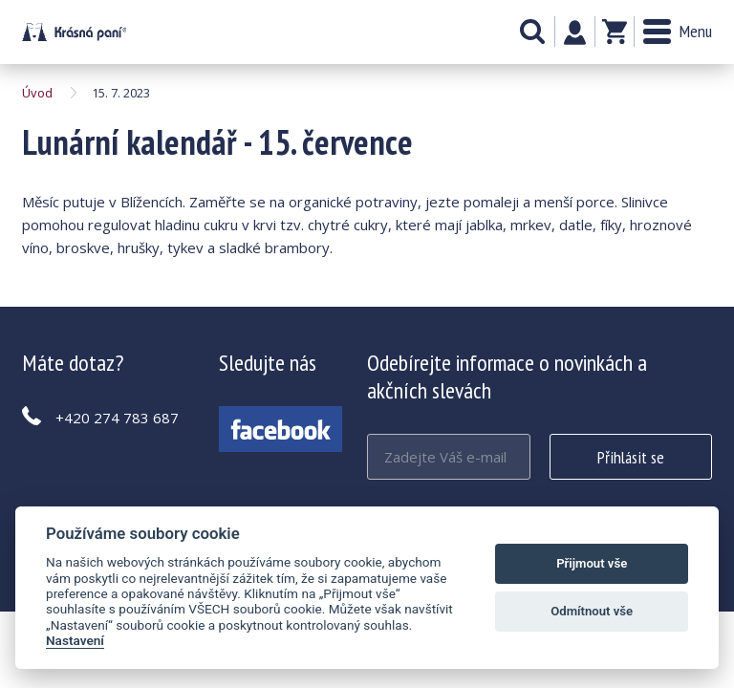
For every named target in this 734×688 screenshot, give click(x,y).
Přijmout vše (591, 563)
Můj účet (575, 32)
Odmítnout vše (591, 611)
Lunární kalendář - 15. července (74, 32)
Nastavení (75, 640)
